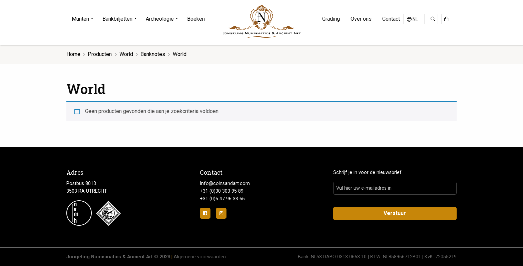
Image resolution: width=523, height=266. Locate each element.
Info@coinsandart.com (225, 183)
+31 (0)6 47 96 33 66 (222, 199)
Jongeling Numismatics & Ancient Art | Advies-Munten (261, 21)
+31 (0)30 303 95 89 (221, 191)
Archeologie (160, 19)
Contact (391, 19)
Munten (80, 19)
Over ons (361, 19)
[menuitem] (84, 19)
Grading (331, 19)
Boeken (196, 19)
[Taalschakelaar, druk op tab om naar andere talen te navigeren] (414, 19)
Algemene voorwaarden (200, 257)
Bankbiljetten (117, 19)
